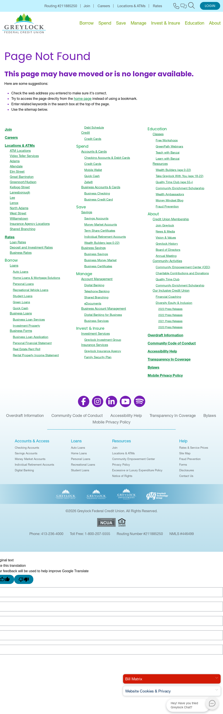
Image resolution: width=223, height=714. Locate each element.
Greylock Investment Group (102, 342)
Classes (158, 136)
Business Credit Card (98, 201)
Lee (12, 200)
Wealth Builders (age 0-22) (102, 245)
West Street (18, 215)
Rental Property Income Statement (36, 357)
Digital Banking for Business (103, 317)
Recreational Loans (83, 466)
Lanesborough (20, 195)
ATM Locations (20, 153)
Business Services (96, 323)
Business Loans (21, 316)
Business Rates (21, 255)
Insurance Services (94, 347)
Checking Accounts (27, 449)
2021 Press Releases (170, 323)
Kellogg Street (20, 189)
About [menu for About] (215, 23)
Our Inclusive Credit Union (171, 293)
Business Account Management (103, 311)
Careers (104, 6)
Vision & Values (166, 239)
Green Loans (21, 304)
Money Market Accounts (100, 226)
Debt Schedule (94, 129)
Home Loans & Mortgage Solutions (36, 280)
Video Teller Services (24, 158)
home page (82, 101)
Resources (160, 166)
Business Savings (93, 250)
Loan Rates (18, 244)
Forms (183, 466)
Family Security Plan (98, 359)
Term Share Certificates (99, 232)
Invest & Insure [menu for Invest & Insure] (165, 23)
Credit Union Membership (171, 221)
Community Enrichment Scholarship (180, 190)
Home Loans (79, 455)
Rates (157, 6)
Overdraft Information (165, 337)
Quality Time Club (167, 281)
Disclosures (186, 472)
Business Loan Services (29, 321)
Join (87, 6)
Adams (15, 163)
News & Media (165, 233)
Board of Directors (168, 252)
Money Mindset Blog (169, 202)
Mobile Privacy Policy (165, 377)
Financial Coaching (168, 299)
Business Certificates (98, 268)
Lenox (14, 205)
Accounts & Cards (94, 154)
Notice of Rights (122, 478)
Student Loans (22, 298)
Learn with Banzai (167, 160)
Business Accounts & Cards (100, 189)
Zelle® (88, 184)
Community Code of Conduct (172, 345)
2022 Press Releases (170, 317)
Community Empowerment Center (133, 461)
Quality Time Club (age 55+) (174, 184)
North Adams (19, 210)
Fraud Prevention (167, 208)
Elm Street (17, 174)
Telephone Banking (97, 293)
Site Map (185, 455)
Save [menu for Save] (121, 23)
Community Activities (167, 263)
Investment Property (26, 327)
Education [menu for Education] (194, 23)
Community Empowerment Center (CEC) (183, 269)
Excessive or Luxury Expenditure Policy (137, 472)
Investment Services (95, 336)
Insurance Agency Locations (30, 226)
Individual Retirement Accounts (105, 239)
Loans (14, 268)
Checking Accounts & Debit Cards (107, 160)
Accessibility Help (162, 353)
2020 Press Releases (170, 329)
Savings (86, 214)
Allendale (16, 169)
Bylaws (153, 369)
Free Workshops (167, 142)
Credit (85, 135)
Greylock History (167, 245)
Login (210, 6)
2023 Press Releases (170, 311)
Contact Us (186, 478)
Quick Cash (20, 310)
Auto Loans (20, 274)
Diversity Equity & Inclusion (174, 305)
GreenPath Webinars (169, 148)
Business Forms (21, 333)
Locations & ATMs (131, 6)
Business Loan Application (30, 339)
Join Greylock (165, 227)
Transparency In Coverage (169, 361)
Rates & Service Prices (193, 449)
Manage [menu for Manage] (138, 23)
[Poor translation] (23, 581)
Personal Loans (23, 286)
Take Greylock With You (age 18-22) (179, 178)
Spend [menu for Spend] (104, 23)
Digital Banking (94, 287)
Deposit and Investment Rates (31, 250)
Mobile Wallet (93, 172)
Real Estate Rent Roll (26, 351)
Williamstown (19, 221)
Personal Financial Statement (32, 345)
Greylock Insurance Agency (102, 353)
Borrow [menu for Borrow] (86, 23)
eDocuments (92, 305)
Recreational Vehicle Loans (30, 292)
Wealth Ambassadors (170, 196)
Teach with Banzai (167, 154)
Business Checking (97, 195)
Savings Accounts (96, 220)
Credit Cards (92, 141)
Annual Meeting (166, 258)
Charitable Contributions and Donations (182, 275)
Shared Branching (22, 231)
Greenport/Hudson (23, 184)
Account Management (97, 281)
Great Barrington (22, 179)
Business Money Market (100, 262)
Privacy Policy (121, 466)
